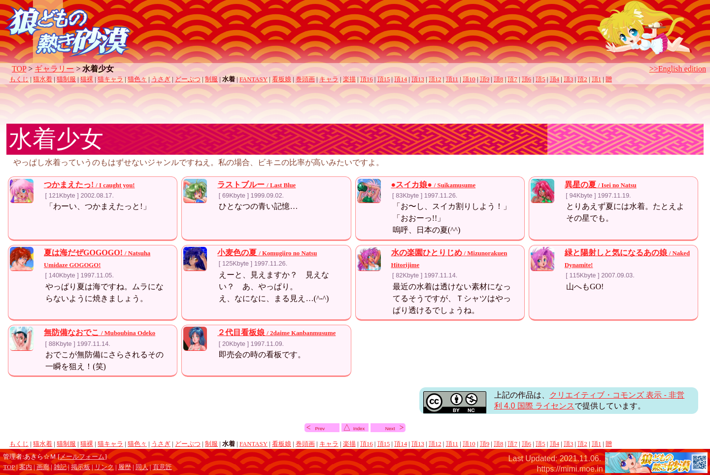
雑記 (60, 467)
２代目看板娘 (276, 332)
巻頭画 (305, 79)
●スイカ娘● (433, 184)
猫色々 (137, 79)
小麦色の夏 (267, 252)
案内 (25, 467)
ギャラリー (54, 69)
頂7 (512, 79)
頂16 (366, 79)
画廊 (42, 467)
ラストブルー (256, 184)
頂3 (568, 79)
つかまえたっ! (89, 184)
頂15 (383, 79)
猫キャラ (110, 79)
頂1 (596, 79)
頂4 (554, 79)
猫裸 (86, 79)
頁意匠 (162, 467)
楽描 (349, 79)
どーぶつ (188, 79)
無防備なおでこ (99, 332)
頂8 (498, 79)
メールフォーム (82, 456)
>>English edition (677, 69)
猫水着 (42, 79)
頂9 (484, 79)
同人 (141, 467)
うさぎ (160, 79)
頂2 (582, 79)
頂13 (417, 79)
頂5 (540, 79)
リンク (104, 467)
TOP (19, 69)
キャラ (328, 79)
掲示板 (80, 467)
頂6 (526, 79)
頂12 (435, 79)
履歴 (124, 467)
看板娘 (281, 79)
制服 (211, 79)
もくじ (19, 79)
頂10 (469, 79)
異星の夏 (601, 184)
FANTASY (253, 79)
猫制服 (66, 79)
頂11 (452, 79)
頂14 (400, 79)
